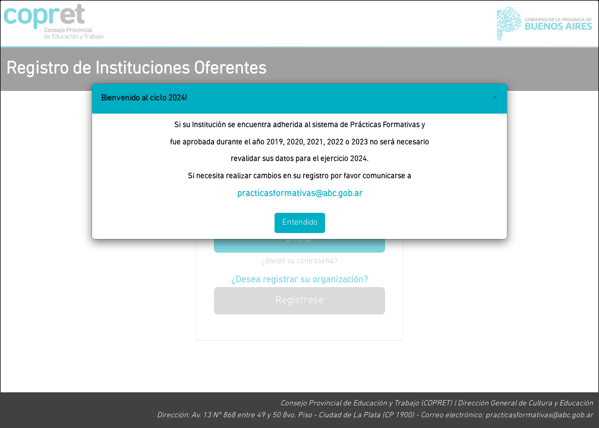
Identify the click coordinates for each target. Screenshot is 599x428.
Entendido (299, 222)
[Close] (494, 98)
